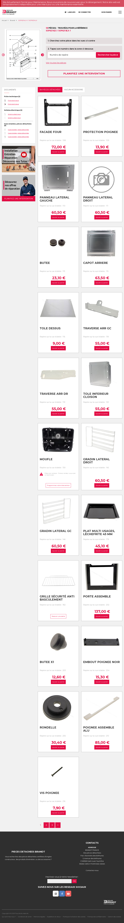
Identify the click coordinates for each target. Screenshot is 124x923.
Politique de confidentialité (96, 917)
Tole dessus (50, 328)
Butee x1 (47, 662)
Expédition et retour (54, 917)
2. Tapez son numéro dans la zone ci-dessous (70, 49)
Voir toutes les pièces (56, 63)
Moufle (46, 459)
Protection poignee (100, 132)
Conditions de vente (24, 917)
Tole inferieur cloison (95, 395)
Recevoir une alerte (58, 616)
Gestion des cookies (114, 917)
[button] (3, 54)
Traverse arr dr (54, 393)
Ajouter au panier (58, 152)
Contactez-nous (92, 870)
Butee (45, 262)
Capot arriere (95, 262)
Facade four (50, 132)
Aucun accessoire (73, 90)
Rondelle (48, 727)
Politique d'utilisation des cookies (74, 917)
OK (74, 881)
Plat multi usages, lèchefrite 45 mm (99, 532)
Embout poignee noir (101, 662)
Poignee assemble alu (98, 729)
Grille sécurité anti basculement (57, 598)
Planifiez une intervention (84, 73)
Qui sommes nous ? (9, 917)
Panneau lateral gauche (54, 199)
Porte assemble (97, 596)
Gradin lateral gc (55, 531)
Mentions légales (39, 917)
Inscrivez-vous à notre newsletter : (62, 877)
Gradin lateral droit (96, 461)
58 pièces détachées (50, 90)
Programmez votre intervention (58, 485)
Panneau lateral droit (98, 199)
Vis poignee (49, 793)
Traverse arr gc (97, 328)
